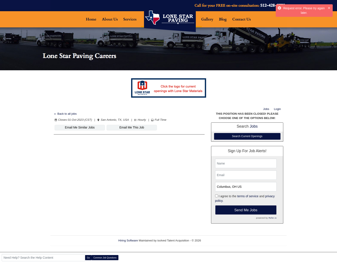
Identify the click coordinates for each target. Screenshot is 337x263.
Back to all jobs (65, 113)
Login (277, 109)
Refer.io (273, 218)
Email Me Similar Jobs (80, 127)
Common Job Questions (104, 258)
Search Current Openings (247, 136)
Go (88, 258)
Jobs (266, 109)
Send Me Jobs (245, 210)
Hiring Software (128, 240)
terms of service (248, 196)
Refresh (214, 240)
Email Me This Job (131, 127)
